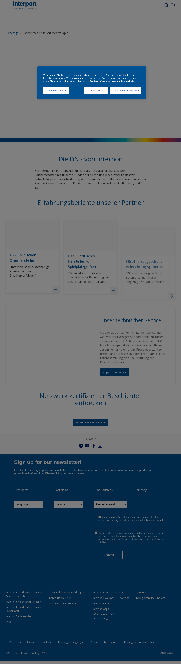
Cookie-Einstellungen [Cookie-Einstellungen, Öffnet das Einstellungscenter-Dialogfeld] (56, 90)
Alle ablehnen (95, 90)
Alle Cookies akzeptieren (125, 90)
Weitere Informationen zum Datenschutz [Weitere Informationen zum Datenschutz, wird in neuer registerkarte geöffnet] (112, 81)
